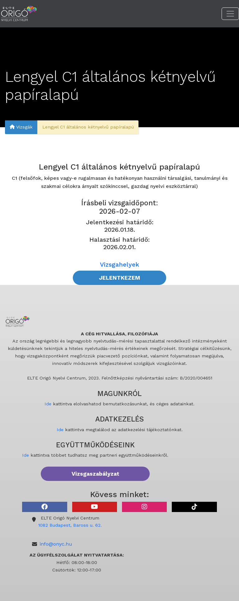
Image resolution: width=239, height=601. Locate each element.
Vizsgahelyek (119, 264)
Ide (48, 403)
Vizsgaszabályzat (95, 474)
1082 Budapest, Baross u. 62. (70, 525)
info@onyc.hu (56, 544)
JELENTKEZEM (119, 278)
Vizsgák (21, 127)
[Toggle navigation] (230, 13)
